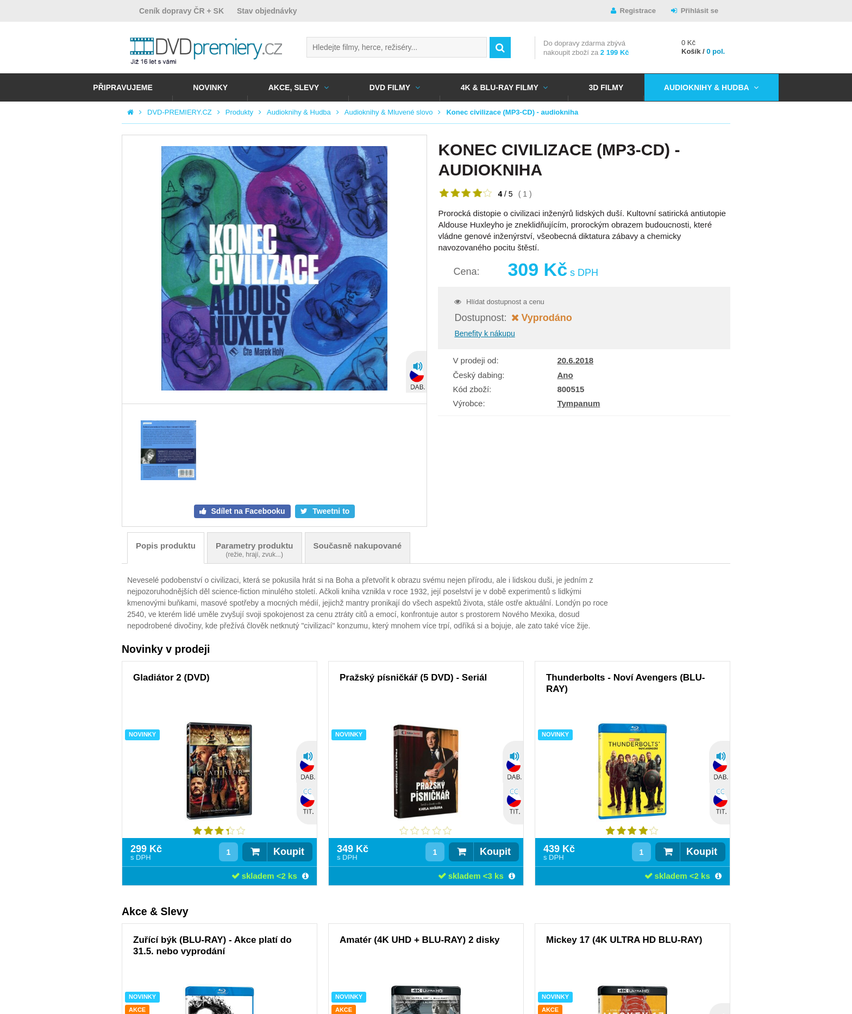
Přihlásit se (699, 11)
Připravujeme (122, 87)
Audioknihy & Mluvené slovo (388, 112)
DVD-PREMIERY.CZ (179, 112)
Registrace (638, 11)
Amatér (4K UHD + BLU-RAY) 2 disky (420, 940)
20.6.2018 (575, 360)
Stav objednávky (267, 11)
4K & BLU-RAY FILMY (499, 87)
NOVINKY (210, 87)
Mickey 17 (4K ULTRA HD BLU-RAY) (624, 940)
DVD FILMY (389, 87)
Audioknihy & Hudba (706, 87)
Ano (565, 375)
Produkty (239, 112)
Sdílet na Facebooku (247, 511)
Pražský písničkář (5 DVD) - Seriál (413, 677)
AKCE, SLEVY (293, 87)
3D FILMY (605, 87)
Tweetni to (329, 511)
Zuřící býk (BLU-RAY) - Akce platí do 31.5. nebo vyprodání (212, 945)
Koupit (288, 851)
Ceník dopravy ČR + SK (181, 11)
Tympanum (578, 403)
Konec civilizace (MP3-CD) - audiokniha (512, 112)
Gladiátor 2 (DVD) (171, 677)
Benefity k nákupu (484, 333)
